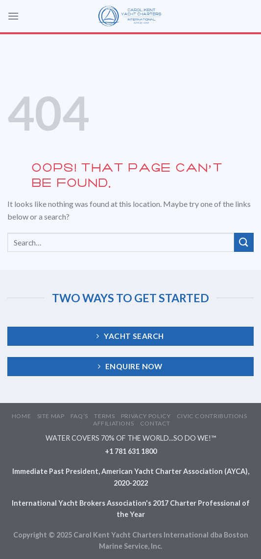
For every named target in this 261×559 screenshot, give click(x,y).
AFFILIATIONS (113, 423)
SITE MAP (51, 416)
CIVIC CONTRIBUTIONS (212, 416)
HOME (21, 416)
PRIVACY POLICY (146, 416)
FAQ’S (79, 416)
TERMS (104, 416)
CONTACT (155, 423)
